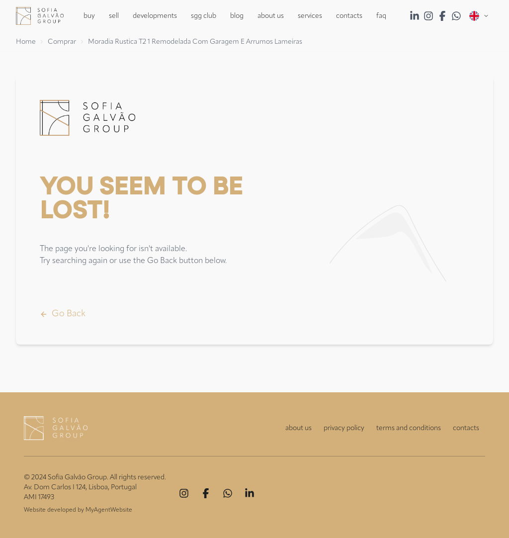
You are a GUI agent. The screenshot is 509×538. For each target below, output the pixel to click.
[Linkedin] (249, 493)
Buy (89, 15)
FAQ (381, 15)
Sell (114, 15)
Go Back (62, 313)
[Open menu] (479, 16)
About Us (270, 15)
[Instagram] (184, 493)
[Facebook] (206, 493)
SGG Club (203, 15)
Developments (155, 15)
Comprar (62, 41)
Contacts (349, 15)
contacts (466, 428)
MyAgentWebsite (108, 510)
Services (310, 15)
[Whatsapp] (228, 493)
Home (26, 41)
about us (298, 428)
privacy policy (344, 428)
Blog (237, 15)
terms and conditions (408, 428)
